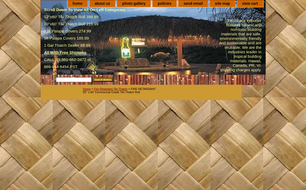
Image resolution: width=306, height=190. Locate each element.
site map (222, 3)
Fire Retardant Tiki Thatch (110, 89)
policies (164, 3)
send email (193, 3)
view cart (250, 3)
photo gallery (133, 3)
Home (87, 89)
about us (102, 3)
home (78, 3)
